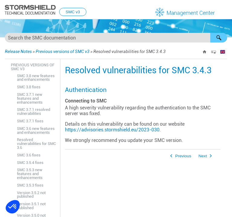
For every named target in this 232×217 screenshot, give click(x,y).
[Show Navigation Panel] (225, 10)
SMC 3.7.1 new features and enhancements (30, 98)
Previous (183, 156)
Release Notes (18, 51)
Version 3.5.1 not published (31, 206)
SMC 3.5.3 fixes (30, 185)
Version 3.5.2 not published (31, 194)
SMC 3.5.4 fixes (30, 162)
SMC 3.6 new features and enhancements (36, 130)
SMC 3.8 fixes (28, 87)
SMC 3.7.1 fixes (30, 121)
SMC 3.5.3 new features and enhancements (30, 174)
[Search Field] (116, 37)
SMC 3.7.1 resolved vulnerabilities (33, 111)
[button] (218, 37)
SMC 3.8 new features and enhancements (36, 78)
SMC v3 (73, 12)
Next (202, 156)
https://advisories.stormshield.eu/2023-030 (112, 130)
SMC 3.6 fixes (28, 155)
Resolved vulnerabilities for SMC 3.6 (36, 143)
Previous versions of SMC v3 (62, 51)
